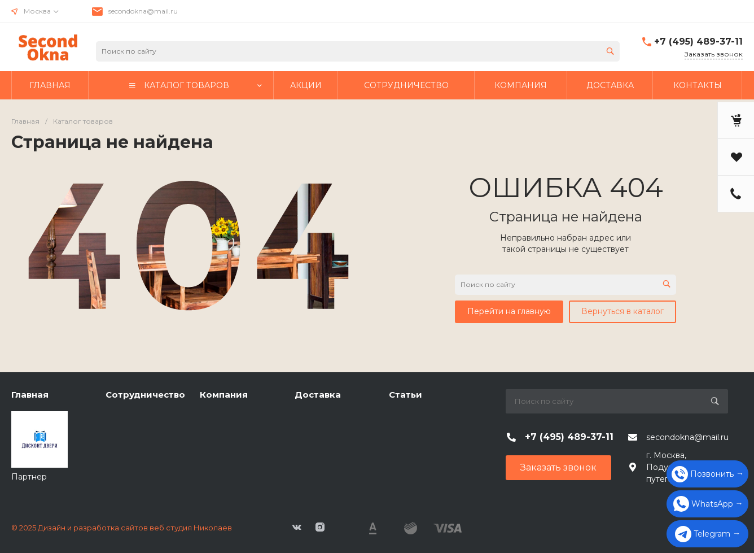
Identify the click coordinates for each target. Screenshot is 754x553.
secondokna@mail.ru (143, 11)
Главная (30, 394)
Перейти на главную (509, 311)
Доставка (318, 394)
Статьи (405, 394)
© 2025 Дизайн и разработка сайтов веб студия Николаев (121, 527)
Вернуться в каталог (622, 311)
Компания (224, 394)
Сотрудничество (145, 394)
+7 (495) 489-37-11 (698, 41)
